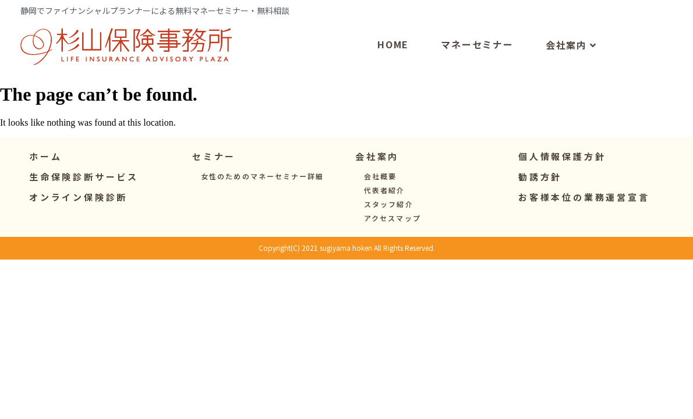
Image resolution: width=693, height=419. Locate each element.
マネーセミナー (477, 69)
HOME (393, 69)
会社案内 (571, 70)
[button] (214, 181)
